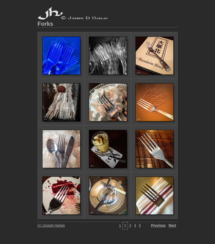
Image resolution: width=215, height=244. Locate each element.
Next (172, 225)
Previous (158, 225)
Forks (45, 24)
